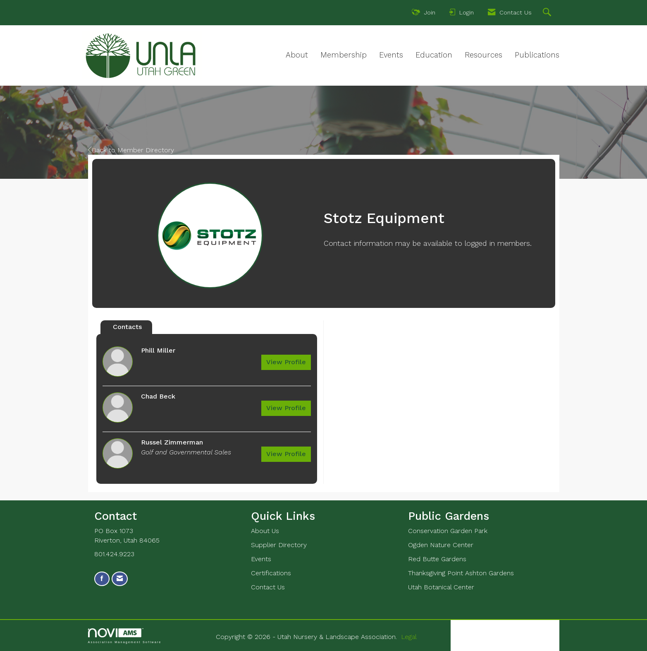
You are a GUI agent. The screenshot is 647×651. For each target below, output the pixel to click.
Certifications (271, 573)
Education (433, 55)
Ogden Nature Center (440, 545)
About (297, 55)
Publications (537, 55)
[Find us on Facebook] (102, 579)
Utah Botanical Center (441, 587)
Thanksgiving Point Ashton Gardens (461, 573)
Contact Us (268, 587)
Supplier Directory (279, 545)
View (286, 362)
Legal (409, 637)
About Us (265, 531)
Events (391, 55)
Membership (343, 55)
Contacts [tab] (127, 327)
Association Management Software (125, 636)
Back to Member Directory (131, 150)
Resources (483, 55)
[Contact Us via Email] (120, 579)
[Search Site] (548, 13)
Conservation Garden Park (447, 531)
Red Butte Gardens (437, 559)
